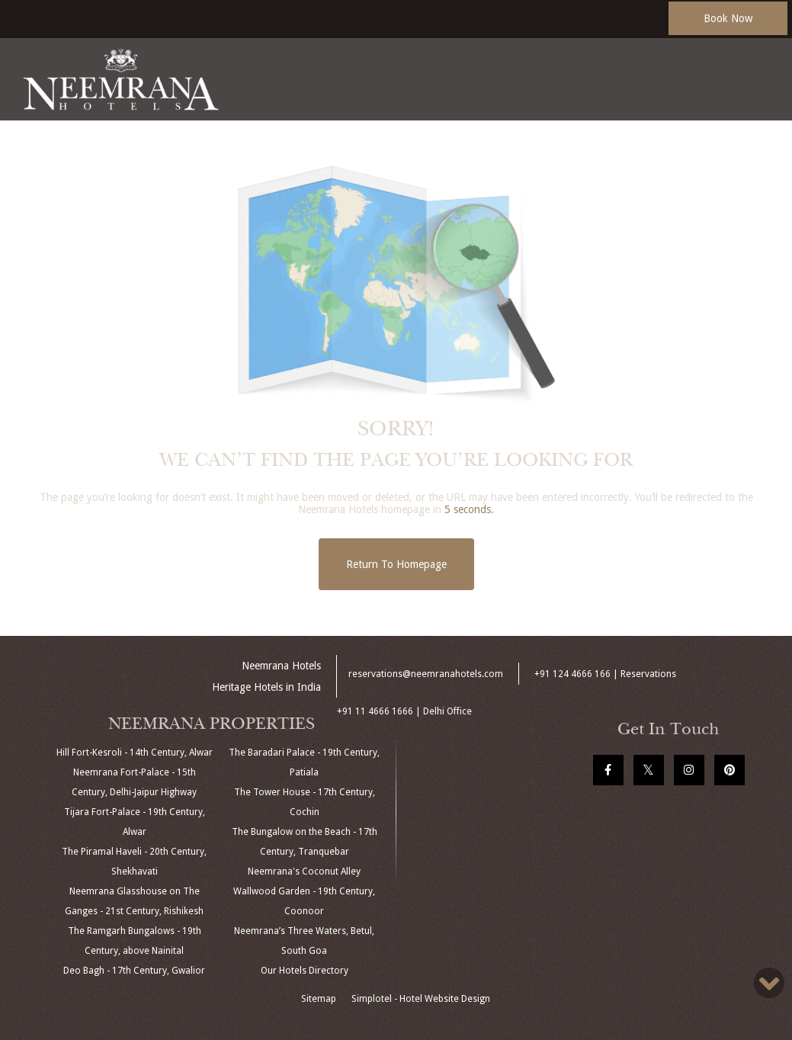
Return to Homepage (396, 564)
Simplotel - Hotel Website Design (420, 998)
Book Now (728, 18)
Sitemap (318, 998)
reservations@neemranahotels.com (425, 674)
